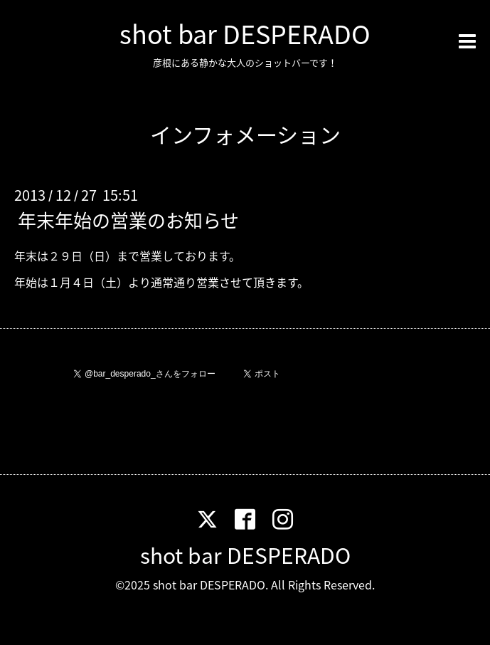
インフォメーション (245, 134)
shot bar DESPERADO (245, 33)
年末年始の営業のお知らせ (128, 220)
